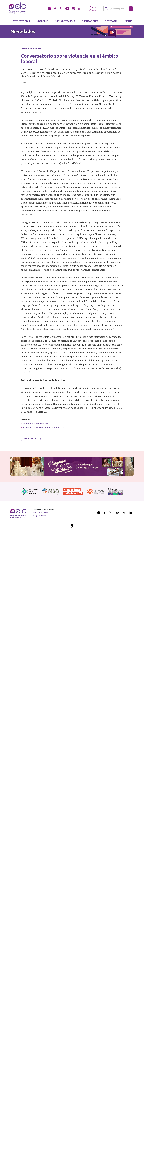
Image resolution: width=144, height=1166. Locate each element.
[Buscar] (117, 8)
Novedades (111, 21)
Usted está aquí (21, 21)
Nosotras (42, 21)
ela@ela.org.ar (39, 515)
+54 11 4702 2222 (40, 512)
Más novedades (31, 439)
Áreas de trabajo (65, 21)
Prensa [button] (128, 21)
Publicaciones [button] (90, 21)
